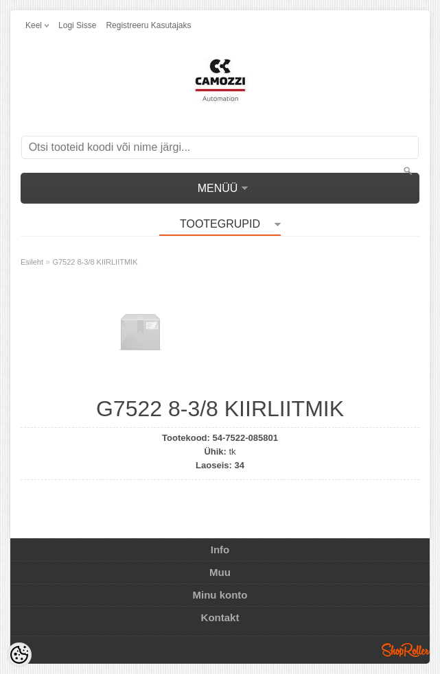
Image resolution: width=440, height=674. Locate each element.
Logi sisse (77, 25)
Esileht (32, 262)
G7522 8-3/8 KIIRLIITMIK (94, 262)
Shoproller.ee (406, 650)
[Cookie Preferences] (19, 654)
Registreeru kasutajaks (148, 25)
